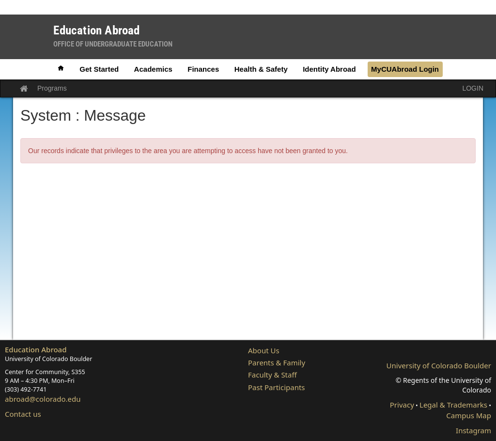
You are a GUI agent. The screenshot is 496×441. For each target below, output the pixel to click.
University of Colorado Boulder (439, 365)
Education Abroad (36, 349)
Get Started (99, 69)
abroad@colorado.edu (43, 399)
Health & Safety (261, 69)
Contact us (23, 414)
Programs (52, 88)
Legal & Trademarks (453, 405)
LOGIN (472, 88)
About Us (263, 350)
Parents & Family (276, 362)
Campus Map (468, 415)
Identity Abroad (329, 69)
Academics (153, 69)
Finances (203, 69)
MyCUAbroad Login (405, 69)
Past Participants (276, 387)
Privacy (402, 405)
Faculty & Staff (272, 374)
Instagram (473, 430)
